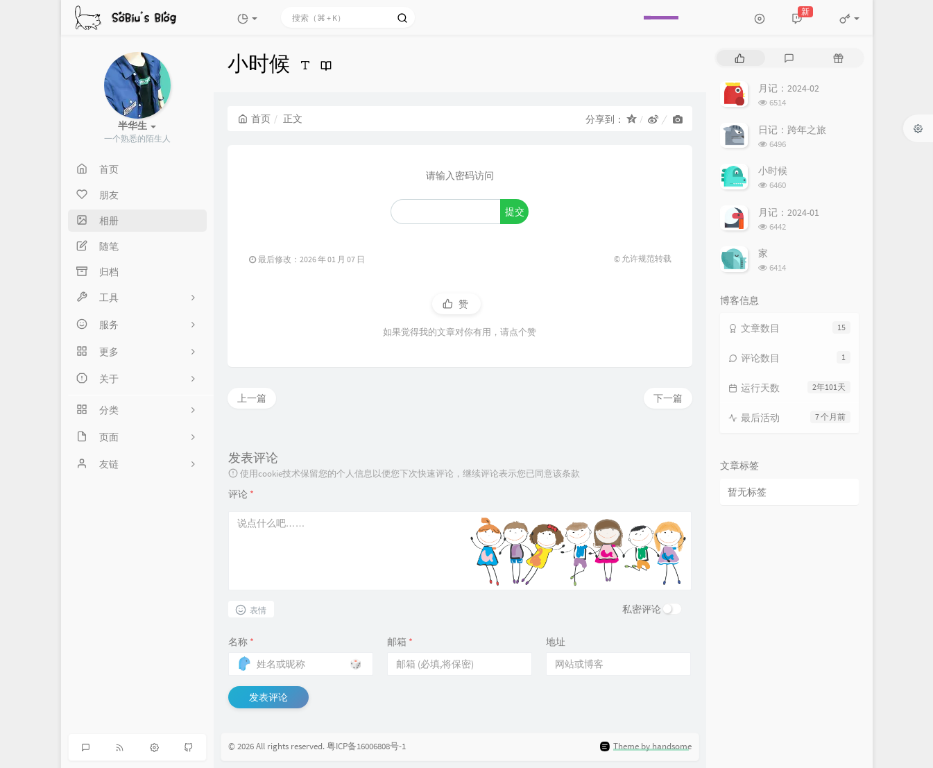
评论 (241, 494)
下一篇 (668, 398)
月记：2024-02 (788, 88)
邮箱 (400, 641)
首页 (254, 118)
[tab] (739, 58)
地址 (555, 641)
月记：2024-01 (788, 212)
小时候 (772, 170)
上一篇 (251, 398)
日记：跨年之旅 (792, 129)
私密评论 (641, 609)
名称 (241, 641)
